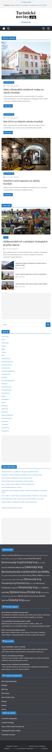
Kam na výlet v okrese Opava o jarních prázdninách (18, 484)
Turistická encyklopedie (12, 676)
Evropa (4, 352)
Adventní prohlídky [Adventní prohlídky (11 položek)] (8, 555)
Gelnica (4, 705)
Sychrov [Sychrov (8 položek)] (40, 588)
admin (17, 86)
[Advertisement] (26, 306)
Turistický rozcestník (8, 735)
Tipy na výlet (8, 641)
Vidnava (4, 701)
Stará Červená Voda (8, 697)
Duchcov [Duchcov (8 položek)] (46, 555)
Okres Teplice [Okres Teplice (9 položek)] (12, 579)
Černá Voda (5, 693)
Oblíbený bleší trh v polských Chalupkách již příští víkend (28, 5)
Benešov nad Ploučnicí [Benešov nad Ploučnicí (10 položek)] (25, 555)
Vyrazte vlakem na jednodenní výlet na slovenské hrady (19, 502)
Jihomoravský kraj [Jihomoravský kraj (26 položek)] (11, 562)
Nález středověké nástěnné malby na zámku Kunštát (23, 91)
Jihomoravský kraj (8, 82)
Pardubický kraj (6, 390)
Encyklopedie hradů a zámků (11, 731)
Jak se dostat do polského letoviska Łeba (15, 612)
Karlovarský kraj (7, 365)
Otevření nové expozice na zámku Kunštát (21, 182)
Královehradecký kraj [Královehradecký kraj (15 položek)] (16, 567)
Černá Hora (5, 336)
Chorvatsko (5, 343)
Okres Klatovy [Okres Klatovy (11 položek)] (27, 575)
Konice (4, 709)
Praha (3, 402)
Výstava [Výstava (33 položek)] (14, 592)
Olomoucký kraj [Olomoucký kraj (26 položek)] (32, 579)
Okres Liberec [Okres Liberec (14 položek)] (37, 575)
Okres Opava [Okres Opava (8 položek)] (46, 575)
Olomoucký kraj (6, 387)
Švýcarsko (5, 421)
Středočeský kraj (7, 418)
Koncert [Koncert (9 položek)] (40, 563)
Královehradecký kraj (8, 371)
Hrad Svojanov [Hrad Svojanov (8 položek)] (13, 558)
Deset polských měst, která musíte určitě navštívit (31, 284)
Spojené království (7, 415)
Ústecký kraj (5, 428)
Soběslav (4, 685)
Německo (4, 384)
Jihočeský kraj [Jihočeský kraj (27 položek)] (29, 562)
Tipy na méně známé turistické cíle (13, 726)
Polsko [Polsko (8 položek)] (31, 583)
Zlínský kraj (5, 431)
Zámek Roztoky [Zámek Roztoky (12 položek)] (34, 596)
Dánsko (4, 346)
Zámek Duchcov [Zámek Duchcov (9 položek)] (13, 596)
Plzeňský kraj (6, 393)
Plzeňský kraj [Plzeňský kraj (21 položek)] (22, 583)
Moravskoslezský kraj (8, 380)
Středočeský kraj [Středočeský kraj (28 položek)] (27, 587)
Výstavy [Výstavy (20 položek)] (23, 592)
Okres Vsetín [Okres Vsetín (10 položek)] (19, 579)
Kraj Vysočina (6, 368)
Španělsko (5, 412)
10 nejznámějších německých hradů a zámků (16, 621)
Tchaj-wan (5, 424)
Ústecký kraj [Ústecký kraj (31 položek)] (15, 600)
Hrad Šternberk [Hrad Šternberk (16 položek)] (34, 558)
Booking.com (26, 22)
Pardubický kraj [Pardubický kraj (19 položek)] (9, 583)
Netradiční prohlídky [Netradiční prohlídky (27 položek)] (37, 571)
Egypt (3, 349)
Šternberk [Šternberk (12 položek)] (27, 600)
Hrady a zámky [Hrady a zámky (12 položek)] (22, 559)
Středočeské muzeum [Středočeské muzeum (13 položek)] (10, 588)
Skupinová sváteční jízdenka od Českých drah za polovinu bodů (30, 264)
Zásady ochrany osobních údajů (12, 508)
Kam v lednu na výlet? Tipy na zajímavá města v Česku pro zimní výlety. (24, 496)
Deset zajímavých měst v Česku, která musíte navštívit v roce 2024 (23, 499)
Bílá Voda (5, 689)
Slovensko (5, 409)
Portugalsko (5, 399)
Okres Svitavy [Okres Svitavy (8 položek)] (5, 579)
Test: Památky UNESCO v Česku (11, 487)
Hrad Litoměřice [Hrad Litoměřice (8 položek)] (6, 558)
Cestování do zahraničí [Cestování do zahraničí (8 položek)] (37, 555)
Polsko (6, 237)
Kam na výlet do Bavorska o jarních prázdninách (30, 274)
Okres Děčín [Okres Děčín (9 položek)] (5, 575)
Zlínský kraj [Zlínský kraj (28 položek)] (33, 592)
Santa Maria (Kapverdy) (9, 681)
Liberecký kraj (6, 374)
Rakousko (5, 406)
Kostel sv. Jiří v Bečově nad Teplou (13, 656)
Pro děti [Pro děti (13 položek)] (36, 583)
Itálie (3, 355)
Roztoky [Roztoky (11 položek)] (42, 583)
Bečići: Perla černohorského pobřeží (13, 630)
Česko (3, 340)
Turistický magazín (11, 607)
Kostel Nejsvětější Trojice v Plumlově (13, 647)
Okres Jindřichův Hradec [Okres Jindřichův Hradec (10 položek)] (15, 575)
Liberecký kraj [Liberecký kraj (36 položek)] (34, 567)
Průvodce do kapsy (8, 722)
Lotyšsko (4, 377)
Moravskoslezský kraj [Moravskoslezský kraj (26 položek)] (13, 571)
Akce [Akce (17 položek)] (16, 555)
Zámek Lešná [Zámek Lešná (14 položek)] (23, 596)
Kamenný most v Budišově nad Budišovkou (16, 664)
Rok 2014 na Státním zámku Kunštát (23, 121)
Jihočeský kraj (6, 358)
